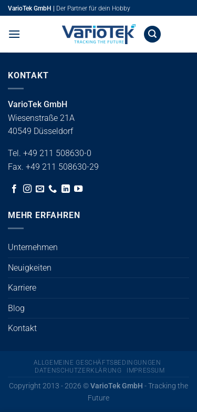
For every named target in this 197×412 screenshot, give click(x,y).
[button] (14, 34)
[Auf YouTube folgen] (78, 189)
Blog (16, 308)
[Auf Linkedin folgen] (65, 189)
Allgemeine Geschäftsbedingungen (97, 362)
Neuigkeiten (29, 268)
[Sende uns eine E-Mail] (40, 189)
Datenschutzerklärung (78, 370)
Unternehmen (33, 247)
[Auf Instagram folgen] (27, 189)
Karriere (22, 288)
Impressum (146, 370)
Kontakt (22, 328)
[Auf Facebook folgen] (14, 189)
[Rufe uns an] (52, 189)
